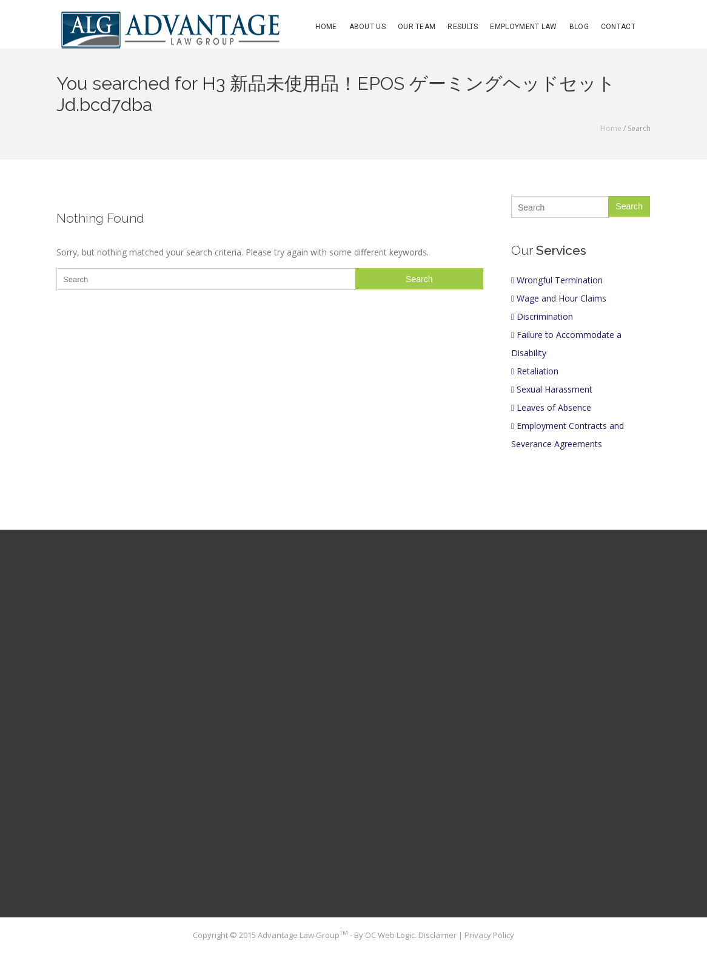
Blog (579, 26)
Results (462, 26)
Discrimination (542, 316)
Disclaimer (438, 935)
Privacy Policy (489, 935)
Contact (618, 26)
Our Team (416, 26)
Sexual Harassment (551, 389)
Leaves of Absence (551, 407)
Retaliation (534, 371)
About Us (367, 26)
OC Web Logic (390, 935)
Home (326, 26)
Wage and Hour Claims (558, 298)
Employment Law (523, 26)
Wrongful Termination (557, 280)
